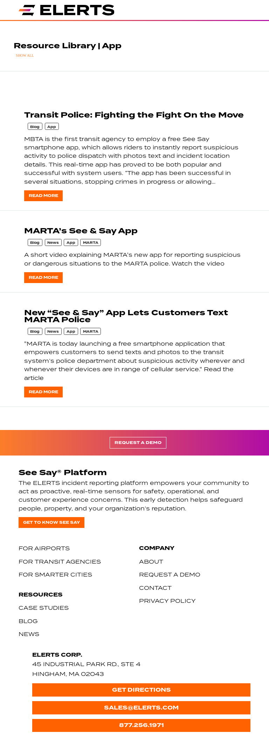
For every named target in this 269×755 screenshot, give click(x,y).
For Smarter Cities (55, 574)
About (151, 561)
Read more (43, 196)
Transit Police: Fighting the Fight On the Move (134, 115)
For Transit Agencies (60, 561)
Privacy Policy (167, 601)
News (53, 242)
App (51, 127)
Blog (35, 127)
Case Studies (44, 608)
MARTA (90, 242)
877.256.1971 (141, 725)
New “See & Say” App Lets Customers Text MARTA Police (126, 316)
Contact (155, 588)
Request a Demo (138, 443)
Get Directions (141, 690)
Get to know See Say (51, 522)
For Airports (44, 548)
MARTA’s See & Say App (81, 231)
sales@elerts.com (141, 708)
